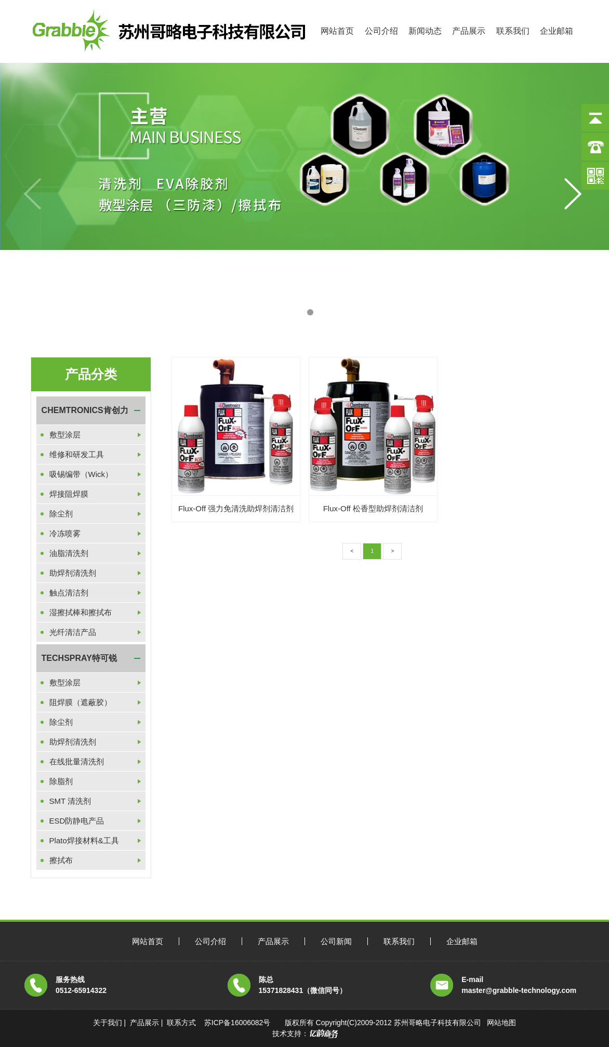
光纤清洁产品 (72, 632)
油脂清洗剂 (68, 553)
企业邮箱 (556, 30)
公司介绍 (381, 30)
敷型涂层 (65, 434)
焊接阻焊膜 (68, 493)
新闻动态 (425, 30)
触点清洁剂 (68, 592)
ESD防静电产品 (76, 820)
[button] (299, 312)
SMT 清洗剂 (70, 801)
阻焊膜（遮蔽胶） (80, 702)
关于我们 (107, 1022)
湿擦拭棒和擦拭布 (80, 612)
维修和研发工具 (76, 454)
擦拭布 (61, 860)
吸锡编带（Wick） (81, 474)
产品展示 (468, 30)
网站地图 (501, 1022)
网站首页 (337, 30)
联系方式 (181, 1022)
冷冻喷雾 (65, 533)
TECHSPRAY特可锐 (79, 658)
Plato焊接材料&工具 (84, 840)
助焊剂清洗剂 (72, 572)
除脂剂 (61, 781)
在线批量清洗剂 (76, 761)
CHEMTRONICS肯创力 (85, 410)
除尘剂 (61, 513)
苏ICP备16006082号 (237, 1022)
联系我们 (512, 30)
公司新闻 (336, 941)
